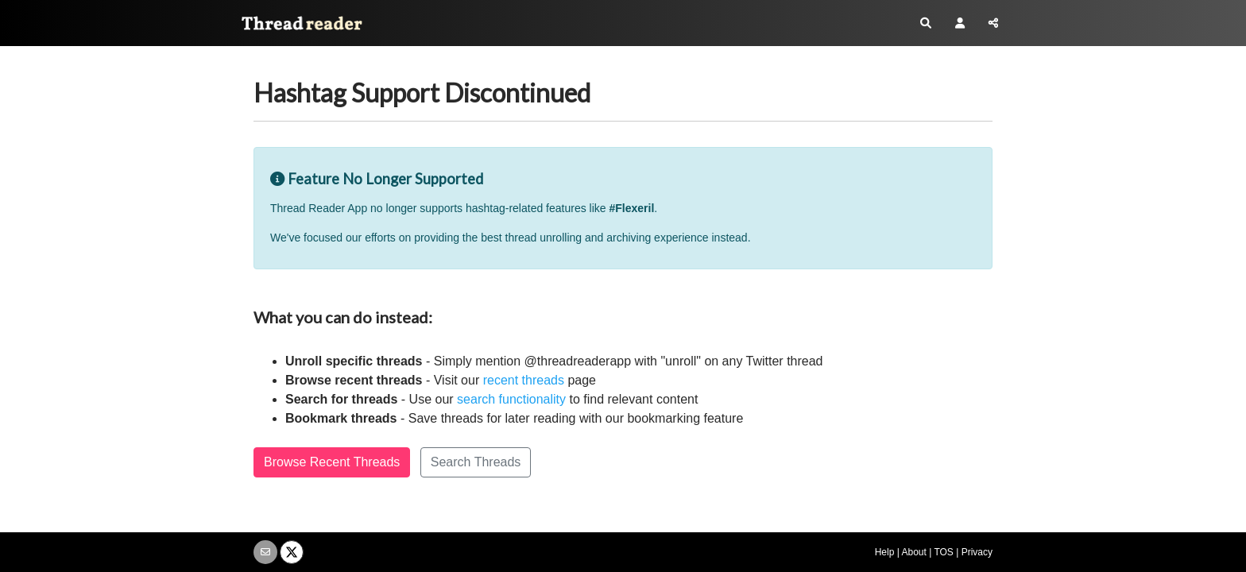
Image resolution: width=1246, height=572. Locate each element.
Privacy (977, 552)
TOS (943, 552)
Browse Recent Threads (332, 462)
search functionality (511, 399)
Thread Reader (295, 26)
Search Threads (476, 462)
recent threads (523, 380)
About (913, 552)
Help (885, 552)
